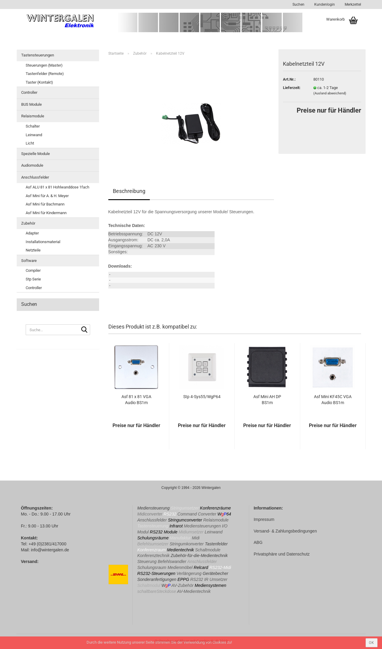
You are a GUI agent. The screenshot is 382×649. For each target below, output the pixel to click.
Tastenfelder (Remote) (45, 73)
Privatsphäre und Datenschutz (282, 554)
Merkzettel (352, 4)
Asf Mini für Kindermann (46, 213)
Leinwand (34, 135)
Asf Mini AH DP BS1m (267, 399)
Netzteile (33, 250)
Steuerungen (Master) (44, 65)
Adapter (32, 233)
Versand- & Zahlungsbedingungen (285, 531)
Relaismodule (32, 116)
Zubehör (28, 223)
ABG (258, 542)
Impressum (264, 519)
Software (29, 260)
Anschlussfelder (35, 177)
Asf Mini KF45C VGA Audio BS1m (333, 399)
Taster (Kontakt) (39, 82)
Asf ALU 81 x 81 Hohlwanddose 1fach (57, 187)
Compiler (33, 270)
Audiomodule (32, 165)
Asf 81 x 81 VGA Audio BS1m (136, 399)
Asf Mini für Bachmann (45, 204)
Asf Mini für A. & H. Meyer (47, 196)
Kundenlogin (324, 4)
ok (371, 643)
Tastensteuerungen (37, 55)
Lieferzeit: (292, 87)
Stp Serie (33, 279)
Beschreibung (129, 191)
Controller (29, 92)
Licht (30, 143)
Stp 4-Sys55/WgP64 (202, 396)
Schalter (33, 126)
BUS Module (31, 104)
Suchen (298, 4)
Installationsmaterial (43, 242)
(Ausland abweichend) (329, 93)
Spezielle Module (35, 153)
